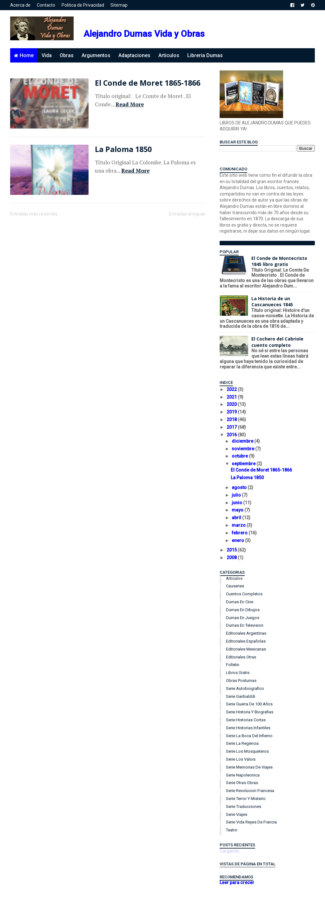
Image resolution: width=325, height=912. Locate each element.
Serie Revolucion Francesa (250, 790)
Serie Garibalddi (240, 696)
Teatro (231, 830)
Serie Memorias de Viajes (249, 767)
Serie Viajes (236, 814)
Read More (130, 104)
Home (27, 55)
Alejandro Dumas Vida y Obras (144, 34)
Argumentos (96, 55)
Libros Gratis (237, 672)
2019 (232, 411)
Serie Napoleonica (243, 775)
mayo (238, 509)
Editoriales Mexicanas (246, 649)
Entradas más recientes (34, 213)
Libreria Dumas (205, 55)
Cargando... (231, 851)
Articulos (168, 55)
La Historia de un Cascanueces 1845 (272, 301)
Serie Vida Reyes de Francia (251, 822)
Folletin (232, 664)
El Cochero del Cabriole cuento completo (277, 342)
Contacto (46, 5)
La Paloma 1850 (123, 149)
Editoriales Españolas (246, 641)
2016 (232, 434)
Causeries (235, 586)
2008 (232, 557)
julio (237, 495)
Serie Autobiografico (245, 688)
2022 (232, 389)
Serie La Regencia (242, 743)
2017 (232, 427)
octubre (240, 456)
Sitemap (119, 5)
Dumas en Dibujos (243, 609)
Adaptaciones (134, 55)
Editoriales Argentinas (246, 633)
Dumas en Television (244, 625)
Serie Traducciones (243, 806)
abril (237, 517)
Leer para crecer (237, 882)
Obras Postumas (241, 680)
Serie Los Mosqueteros (247, 751)
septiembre (244, 463)
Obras (67, 55)
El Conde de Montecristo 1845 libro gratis (279, 261)
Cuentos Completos (244, 593)
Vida (47, 55)
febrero (240, 532)
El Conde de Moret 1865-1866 (147, 83)
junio (237, 502)
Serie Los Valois (240, 759)
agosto (240, 487)
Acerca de (20, 5)
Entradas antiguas (187, 213)
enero (238, 540)
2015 (232, 549)
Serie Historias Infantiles (248, 727)
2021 (232, 397)
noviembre (243, 448)
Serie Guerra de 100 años (249, 704)
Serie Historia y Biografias (249, 712)
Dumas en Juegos (242, 617)
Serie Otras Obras (242, 782)
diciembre (243, 441)
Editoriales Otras (241, 657)
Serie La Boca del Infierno (249, 735)
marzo (239, 525)
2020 (232, 404)
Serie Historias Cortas (246, 719)
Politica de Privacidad (83, 5)
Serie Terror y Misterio (246, 798)
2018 (232, 419)
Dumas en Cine (239, 601)
